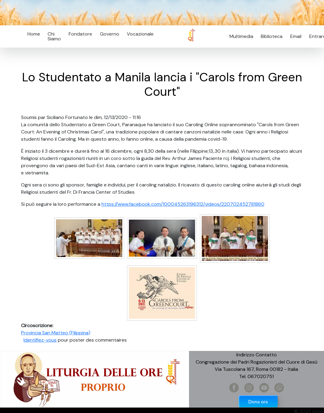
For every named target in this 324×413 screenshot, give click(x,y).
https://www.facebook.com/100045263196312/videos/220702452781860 (182, 204)
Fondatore (80, 34)
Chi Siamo (54, 36)
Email (294, 36)
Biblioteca (271, 36)
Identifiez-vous (40, 340)
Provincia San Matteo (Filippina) (55, 333)
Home (33, 34)
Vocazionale (140, 34)
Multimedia (241, 36)
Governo (109, 34)
